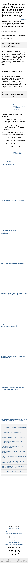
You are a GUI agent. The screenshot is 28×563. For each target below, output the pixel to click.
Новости (7, 2)
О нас (14, 538)
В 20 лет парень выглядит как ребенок (11, 471)
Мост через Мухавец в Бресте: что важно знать (13, 437)
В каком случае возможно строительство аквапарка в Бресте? (12, 447)
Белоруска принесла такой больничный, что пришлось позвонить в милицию (12, 462)
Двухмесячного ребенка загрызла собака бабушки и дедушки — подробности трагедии (13, 433)
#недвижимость (10, 164)
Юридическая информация (14, 542)
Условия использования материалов (13, 544)
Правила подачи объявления (14, 533)
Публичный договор (14, 530)
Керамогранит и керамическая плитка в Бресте (17, 152)
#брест (3, 164)
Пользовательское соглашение (14, 531)
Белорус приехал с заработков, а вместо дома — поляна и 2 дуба (13, 428)
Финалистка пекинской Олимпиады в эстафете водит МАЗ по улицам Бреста (13, 467)
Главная (2, 2)
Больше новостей (14, 475)
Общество (24, 19)
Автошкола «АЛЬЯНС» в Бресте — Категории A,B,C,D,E (19, 107)
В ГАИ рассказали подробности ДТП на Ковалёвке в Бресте (11, 442)
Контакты (14, 540)
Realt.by (9, 161)
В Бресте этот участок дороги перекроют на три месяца (13, 457)
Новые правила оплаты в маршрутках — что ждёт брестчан (13, 452)
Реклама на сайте (14, 528)
